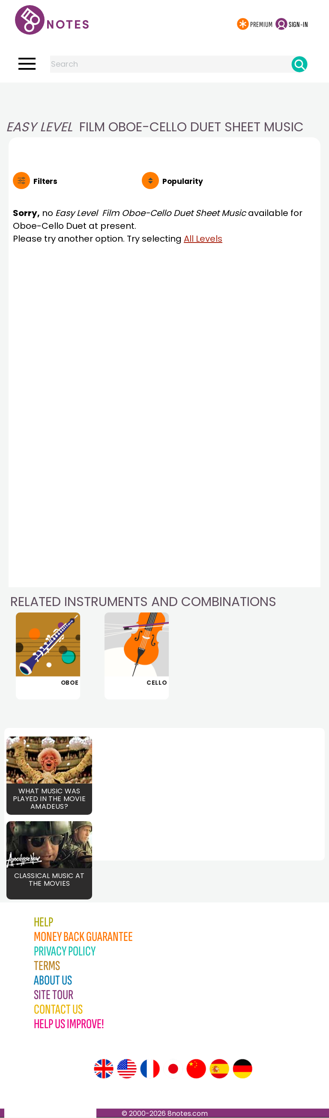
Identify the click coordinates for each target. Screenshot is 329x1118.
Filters (45, 181)
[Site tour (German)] (242, 1069)
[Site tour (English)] (103, 1069)
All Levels (203, 239)
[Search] (299, 64)
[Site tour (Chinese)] (196, 1069)
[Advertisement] (164, 99)
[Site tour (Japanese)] (173, 1069)
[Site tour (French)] (150, 1069)
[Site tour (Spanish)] (219, 1069)
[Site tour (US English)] (127, 1069)
